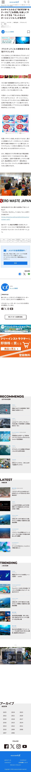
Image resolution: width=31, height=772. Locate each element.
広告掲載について (23, 762)
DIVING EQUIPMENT (16, 585)
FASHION (14, 459)
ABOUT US (7, 760)
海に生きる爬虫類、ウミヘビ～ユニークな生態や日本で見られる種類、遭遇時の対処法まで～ (21, 631)
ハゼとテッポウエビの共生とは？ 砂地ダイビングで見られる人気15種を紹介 (21, 493)
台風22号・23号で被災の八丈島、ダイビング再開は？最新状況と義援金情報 (21, 520)
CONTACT (8, 762)
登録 (15, 263)
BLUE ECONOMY (15, 432)
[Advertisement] (15, 374)
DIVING (13, 571)
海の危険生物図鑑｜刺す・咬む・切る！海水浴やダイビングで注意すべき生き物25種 (20, 617)
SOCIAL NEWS (23, 432)
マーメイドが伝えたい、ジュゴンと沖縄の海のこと (21, 547)
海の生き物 (14, 488)
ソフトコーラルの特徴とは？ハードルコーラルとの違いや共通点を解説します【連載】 (21, 534)
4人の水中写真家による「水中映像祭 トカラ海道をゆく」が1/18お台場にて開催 (20, 507)
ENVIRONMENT (15, 529)
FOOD (3, 22)
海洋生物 (16, 22)
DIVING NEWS (20, 488)
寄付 (5, 24)
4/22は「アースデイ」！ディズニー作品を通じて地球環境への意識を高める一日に (21, 424)
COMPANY (23, 760)
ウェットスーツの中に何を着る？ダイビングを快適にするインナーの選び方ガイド (21, 590)
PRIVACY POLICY (15, 765)
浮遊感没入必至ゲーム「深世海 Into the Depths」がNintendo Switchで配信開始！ (21, 437)
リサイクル (9, 22)
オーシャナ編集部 (9, 31)
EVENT (13, 501)
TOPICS (13, 405)
